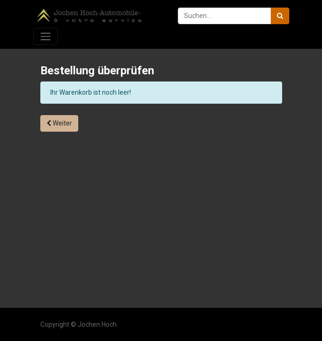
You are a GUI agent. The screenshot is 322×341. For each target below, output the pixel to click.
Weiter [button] (59, 123)
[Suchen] (280, 16)
